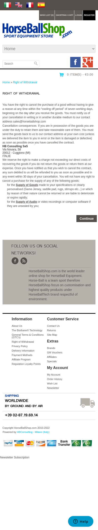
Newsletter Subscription (49, 493)
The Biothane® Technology (27, 330)
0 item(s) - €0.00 (80, 74)
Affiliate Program (21, 359)
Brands (51, 348)
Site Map (52, 334)
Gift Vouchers (54, 352)
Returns (51, 330)
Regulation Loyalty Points (26, 364)
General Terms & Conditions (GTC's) (28, 336)
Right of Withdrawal (25, 82)
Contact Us (53, 325)
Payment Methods (22, 355)
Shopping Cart (64, 15)
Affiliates (52, 357)
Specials (52, 361)
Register (89, 15)
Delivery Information (23, 350)
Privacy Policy (20, 346)
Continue (87, 218)
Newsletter (53, 388)
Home (6, 82)
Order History (54, 379)
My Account (53, 374)
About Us (17, 325)
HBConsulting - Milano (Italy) (33, 432)
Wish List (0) (47, 15)
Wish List (52, 383)
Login (78, 15)
